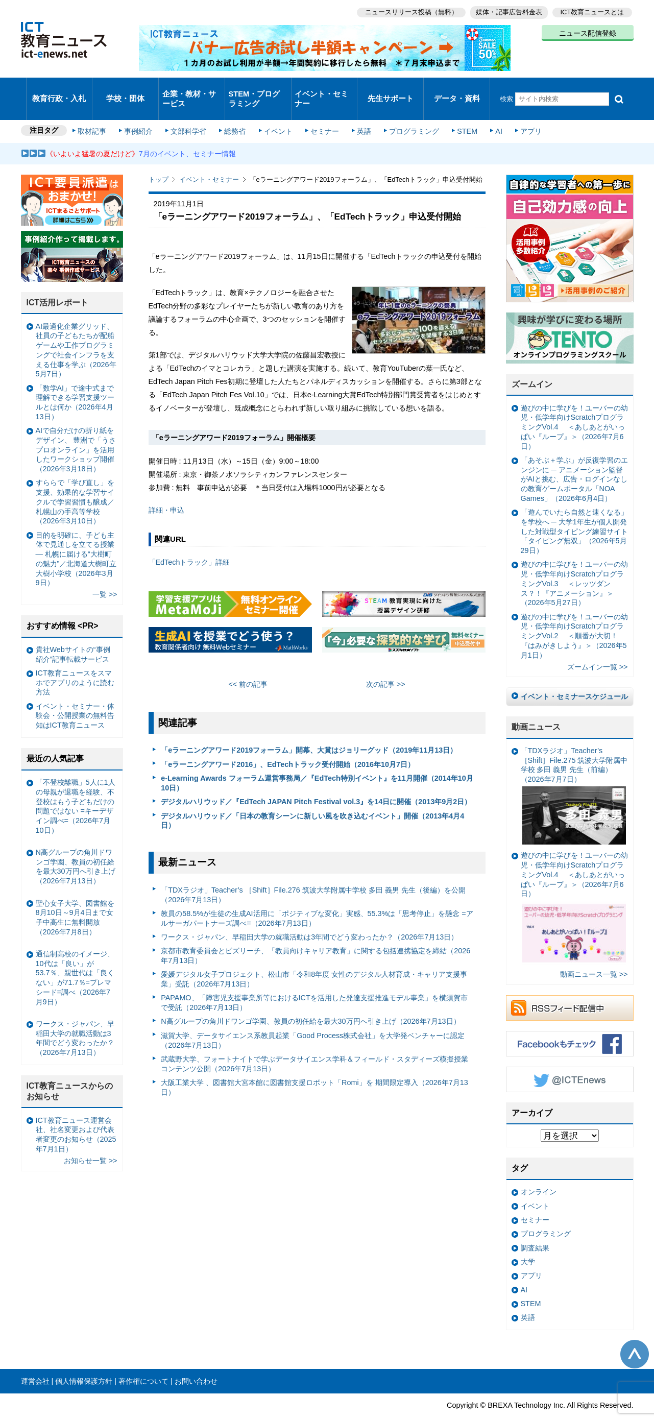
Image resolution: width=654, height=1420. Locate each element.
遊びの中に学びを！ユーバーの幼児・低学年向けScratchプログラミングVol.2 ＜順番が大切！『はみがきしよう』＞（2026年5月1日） (574, 616)
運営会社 (35, 1362)
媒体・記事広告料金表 (507, 10)
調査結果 (535, 1228)
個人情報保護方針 (83, 1362)
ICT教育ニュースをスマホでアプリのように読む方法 (75, 663)
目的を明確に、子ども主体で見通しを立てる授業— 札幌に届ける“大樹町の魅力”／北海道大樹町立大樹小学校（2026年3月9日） (76, 540)
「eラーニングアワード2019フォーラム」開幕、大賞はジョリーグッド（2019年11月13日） (309, 731)
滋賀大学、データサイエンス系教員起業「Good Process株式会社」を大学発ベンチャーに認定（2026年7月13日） (313, 1021)
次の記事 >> (385, 665)
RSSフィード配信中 (570, 989)
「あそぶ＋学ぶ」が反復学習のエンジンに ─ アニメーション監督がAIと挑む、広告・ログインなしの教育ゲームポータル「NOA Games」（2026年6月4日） (574, 460)
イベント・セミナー (321, 89)
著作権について (143, 1362)
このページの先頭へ (634, 1335)
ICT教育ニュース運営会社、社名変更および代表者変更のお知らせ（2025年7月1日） (76, 1115)
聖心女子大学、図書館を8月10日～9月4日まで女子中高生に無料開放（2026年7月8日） (75, 898)
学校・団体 (125, 89)
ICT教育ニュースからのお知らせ (70, 1072)
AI (488, 113)
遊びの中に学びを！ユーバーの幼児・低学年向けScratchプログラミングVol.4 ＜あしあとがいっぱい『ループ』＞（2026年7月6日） (574, 408)
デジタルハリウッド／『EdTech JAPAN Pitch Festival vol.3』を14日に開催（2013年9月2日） (316, 783)
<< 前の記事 (248, 665)
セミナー (321, 113)
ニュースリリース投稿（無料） (406, 10)
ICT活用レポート (58, 283)
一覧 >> (104, 575)
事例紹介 (142, 113)
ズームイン (532, 365)
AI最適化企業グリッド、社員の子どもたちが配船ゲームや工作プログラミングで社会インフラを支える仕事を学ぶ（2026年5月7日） (76, 331)
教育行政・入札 (59, 89)
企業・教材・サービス (188, 89)
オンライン (538, 1173)
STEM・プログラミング (258, 89)
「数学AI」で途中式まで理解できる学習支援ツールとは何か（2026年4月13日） (75, 383)
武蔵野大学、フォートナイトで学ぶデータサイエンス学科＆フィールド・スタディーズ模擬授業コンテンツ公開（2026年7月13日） (314, 1045)
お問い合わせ (196, 1362)
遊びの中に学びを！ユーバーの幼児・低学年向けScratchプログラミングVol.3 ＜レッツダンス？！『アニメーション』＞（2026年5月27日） (574, 564)
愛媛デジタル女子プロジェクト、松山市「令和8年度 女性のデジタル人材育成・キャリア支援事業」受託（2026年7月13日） (314, 960)
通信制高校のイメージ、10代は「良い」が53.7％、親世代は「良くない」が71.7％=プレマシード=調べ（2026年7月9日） (75, 959)
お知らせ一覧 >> (90, 1142)
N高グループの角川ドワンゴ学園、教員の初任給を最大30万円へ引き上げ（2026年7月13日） (310, 1002)
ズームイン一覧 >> (597, 647)
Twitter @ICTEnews (570, 1060)
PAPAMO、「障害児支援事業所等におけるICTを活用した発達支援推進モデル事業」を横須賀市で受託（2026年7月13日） (314, 984)
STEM (458, 113)
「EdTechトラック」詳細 (189, 543)
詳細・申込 (166, 491)
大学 (528, 1243)
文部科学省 (190, 113)
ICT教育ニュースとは (592, 10)
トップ (158, 160)
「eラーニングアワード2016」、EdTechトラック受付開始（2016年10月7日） (288, 745)
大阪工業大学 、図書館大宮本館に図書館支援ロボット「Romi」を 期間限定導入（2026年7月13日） (314, 1068)
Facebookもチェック (570, 1025)
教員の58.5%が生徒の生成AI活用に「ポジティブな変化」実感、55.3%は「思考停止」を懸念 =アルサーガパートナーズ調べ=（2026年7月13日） (317, 899)
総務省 (235, 113)
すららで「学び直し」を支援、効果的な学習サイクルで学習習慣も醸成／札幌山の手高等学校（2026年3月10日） (75, 483)
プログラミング (407, 113)
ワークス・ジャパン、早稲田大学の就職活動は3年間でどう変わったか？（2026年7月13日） (309, 918)
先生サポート (390, 89)
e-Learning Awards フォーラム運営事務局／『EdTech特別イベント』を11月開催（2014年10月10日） (317, 764)
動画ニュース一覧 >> (594, 955)
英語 (358, 113)
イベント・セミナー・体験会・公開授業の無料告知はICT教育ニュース (75, 696)
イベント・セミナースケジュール (574, 677)
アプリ (518, 113)
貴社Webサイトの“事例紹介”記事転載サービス (73, 635)
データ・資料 (457, 89)
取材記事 (97, 113)
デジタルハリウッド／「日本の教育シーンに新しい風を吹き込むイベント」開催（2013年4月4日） (312, 801)
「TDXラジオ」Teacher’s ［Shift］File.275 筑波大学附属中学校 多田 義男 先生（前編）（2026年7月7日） (574, 777)
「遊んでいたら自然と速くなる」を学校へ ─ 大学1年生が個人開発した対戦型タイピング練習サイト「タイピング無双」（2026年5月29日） (574, 512)
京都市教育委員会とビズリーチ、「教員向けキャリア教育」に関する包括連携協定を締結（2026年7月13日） (315, 937)
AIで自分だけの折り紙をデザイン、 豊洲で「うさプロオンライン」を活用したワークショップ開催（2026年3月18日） (76, 430)
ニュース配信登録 (587, 31)
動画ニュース (536, 708)
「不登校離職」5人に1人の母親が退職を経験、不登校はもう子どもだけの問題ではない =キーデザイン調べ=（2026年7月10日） (75, 787)
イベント (276, 113)
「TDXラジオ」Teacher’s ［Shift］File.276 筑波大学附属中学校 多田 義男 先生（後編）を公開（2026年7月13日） (313, 876)
